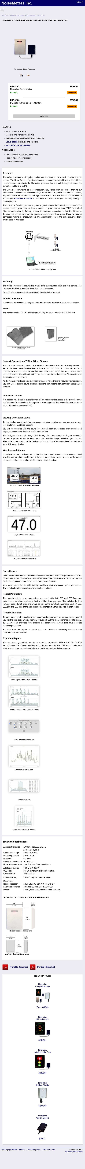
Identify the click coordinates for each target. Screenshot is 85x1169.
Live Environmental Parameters (24, 558)
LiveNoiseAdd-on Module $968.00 (42, 1127)
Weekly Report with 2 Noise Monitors (24, 709)
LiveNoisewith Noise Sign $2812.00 (42, 1028)
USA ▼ (80, 2)
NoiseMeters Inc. (16, 3)
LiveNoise (30, 16)
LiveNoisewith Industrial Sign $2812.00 (42, 1061)
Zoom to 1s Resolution (24, 768)
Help (53, 1150)
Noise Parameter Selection (24, 739)
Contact (4, 1150)
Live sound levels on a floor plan (24, 509)
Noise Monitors (17, 16)
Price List (44, 116)
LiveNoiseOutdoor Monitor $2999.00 (42, 1094)
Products (5, 16)
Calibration (31, 1150)
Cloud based (11, 142)
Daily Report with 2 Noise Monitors (24, 679)
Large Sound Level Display (24, 533)
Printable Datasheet (19, 967)
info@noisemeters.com (74, 1152)
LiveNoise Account (23, 199)
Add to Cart (72, 93)
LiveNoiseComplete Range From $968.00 (42, 995)
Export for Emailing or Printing (24, 828)
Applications (12, 1150)
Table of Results (24, 798)
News (38, 1150)
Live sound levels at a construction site (24, 485)
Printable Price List (46, 967)
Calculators (46, 1150)
